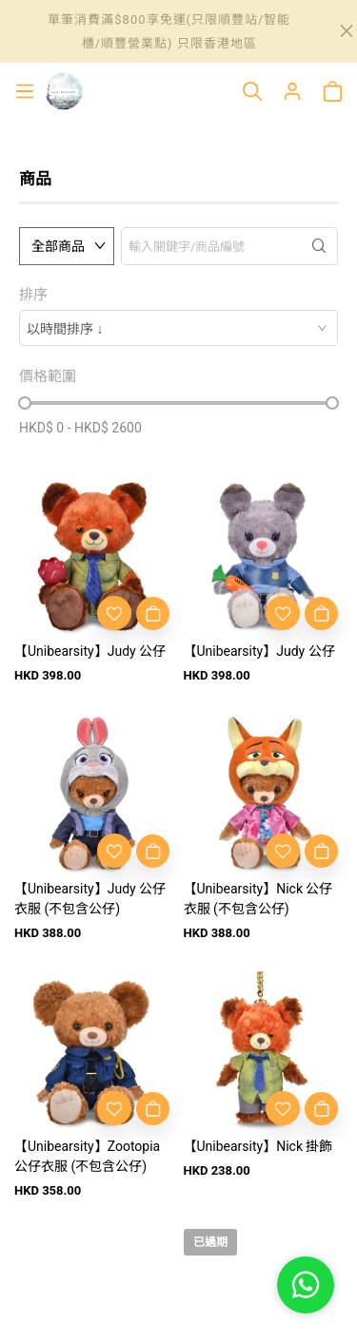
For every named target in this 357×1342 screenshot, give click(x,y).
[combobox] (178, 328)
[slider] (24, 403)
